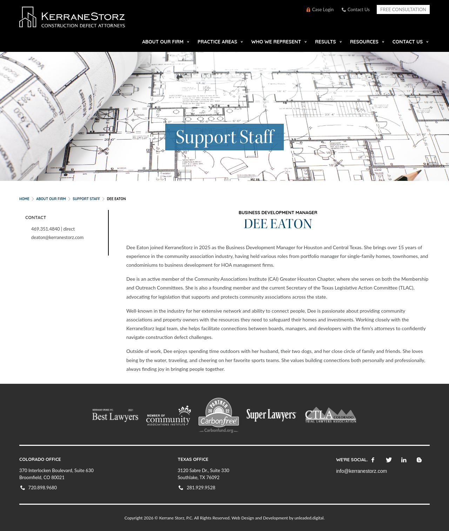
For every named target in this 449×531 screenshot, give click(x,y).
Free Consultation (403, 9)
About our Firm (162, 42)
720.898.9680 (42, 487)
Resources (364, 42)
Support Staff (86, 199)
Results (325, 42)
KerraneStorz (90, 19)
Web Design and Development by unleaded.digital (277, 517)
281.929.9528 (201, 487)
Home (24, 199)
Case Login (323, 9)
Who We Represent (276, 42)
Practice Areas (217, 42)
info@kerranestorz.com (361, 471)
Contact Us (359, 9)
